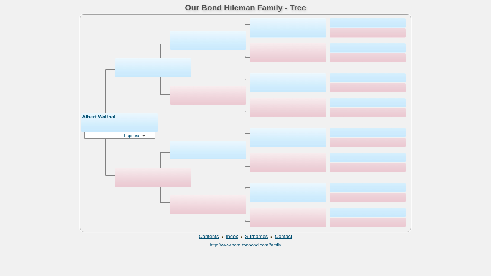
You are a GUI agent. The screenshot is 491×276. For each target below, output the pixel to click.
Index (232, 236)
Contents (209, 236)
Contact (283, 236)
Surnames (256, 236)
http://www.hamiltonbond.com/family (245, 244)
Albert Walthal (98, 117)
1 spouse (134, 135)
